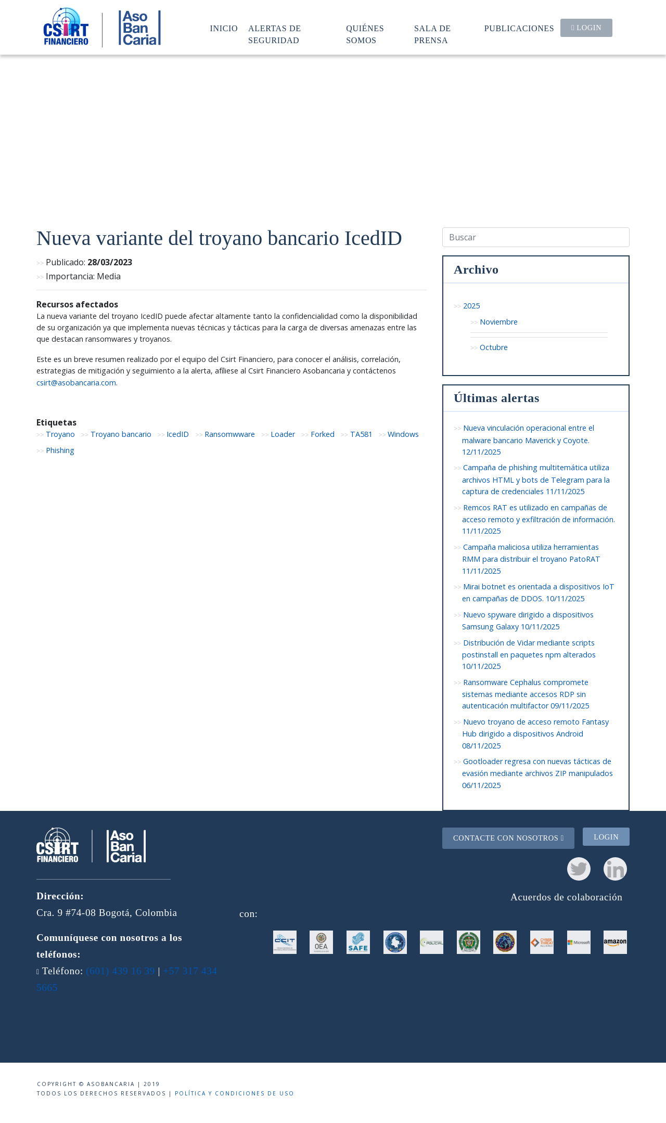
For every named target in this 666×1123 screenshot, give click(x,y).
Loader (283, 434)
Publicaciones (519, 28)
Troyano (60, 434)
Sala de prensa (432, 34)
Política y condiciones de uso (234, 1093)
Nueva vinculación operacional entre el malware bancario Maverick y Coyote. (528, 440)
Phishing (60, 450)
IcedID (177, 434)
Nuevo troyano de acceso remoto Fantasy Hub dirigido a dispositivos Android (535, 734)
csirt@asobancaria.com (76, 383)
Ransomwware (229, 434)
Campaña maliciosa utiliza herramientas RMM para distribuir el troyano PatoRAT (531, 559)
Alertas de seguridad (274, 34)
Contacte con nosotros (508, 838)
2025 (471, 306)
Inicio (224, 28)
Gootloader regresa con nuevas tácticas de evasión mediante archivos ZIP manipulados (537, 773)
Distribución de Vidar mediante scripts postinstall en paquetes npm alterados (529, 655)
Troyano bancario (121, 434)
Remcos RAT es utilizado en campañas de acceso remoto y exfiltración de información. (538, 519)
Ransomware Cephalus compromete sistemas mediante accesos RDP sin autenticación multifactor (525, 694)
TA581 (361, 434)
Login (586, 27)
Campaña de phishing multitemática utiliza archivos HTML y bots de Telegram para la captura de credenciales (536, 479)
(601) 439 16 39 (120, 970)
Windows (403, 434)
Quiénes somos (365, 34)
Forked (323, 434)
